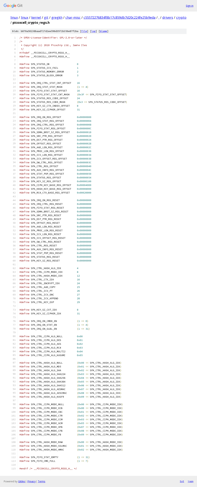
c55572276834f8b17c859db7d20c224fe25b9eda (119, 17)
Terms (41, 481)
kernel (36, 17)
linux (14, 17)
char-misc (73, 17)
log (93, 31)
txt (182, 481)
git (46, 17)
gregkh (56, 17)
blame (103, 31)
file (84, 31)
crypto (181, 17)
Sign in (189, 5)
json (190, 481)
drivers (167, 17)
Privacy (31, 481)
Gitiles (21, 481)
